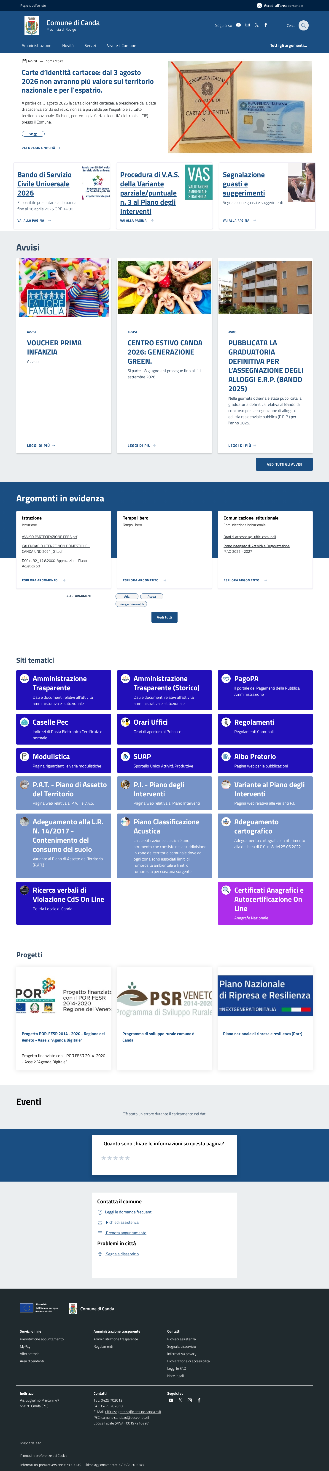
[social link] (235, 25)
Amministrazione (36, 45)
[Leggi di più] (41, 445)
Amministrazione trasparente (116, 1339)
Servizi (90, 45)
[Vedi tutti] (41, 150)
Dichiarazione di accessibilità (188, 1361)
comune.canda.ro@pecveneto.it (125, 1417)
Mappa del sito (30, 1443)
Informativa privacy (182, 1353)
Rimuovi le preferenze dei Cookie (43, 1455)
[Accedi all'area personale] (282, 5)
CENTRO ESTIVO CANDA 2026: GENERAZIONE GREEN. (165, 351)
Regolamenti (103, 1346)
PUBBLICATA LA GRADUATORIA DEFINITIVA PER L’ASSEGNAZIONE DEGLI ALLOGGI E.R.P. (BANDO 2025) (265, 365)
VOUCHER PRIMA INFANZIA (54, 347)
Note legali (175, 1375)
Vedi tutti (164, 617)
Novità (68, 45)
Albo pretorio (29, 1353)
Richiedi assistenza (181, 1339)
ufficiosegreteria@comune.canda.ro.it (133, 1411)
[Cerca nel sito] (303, 25)
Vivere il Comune (121, 45)
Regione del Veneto (33, 5)
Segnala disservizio (181, 1346)
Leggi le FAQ (176, 1368)
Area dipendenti (32, 1361)
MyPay (25, 1346)
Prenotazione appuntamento (42, 1339)
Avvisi (31, 332)
